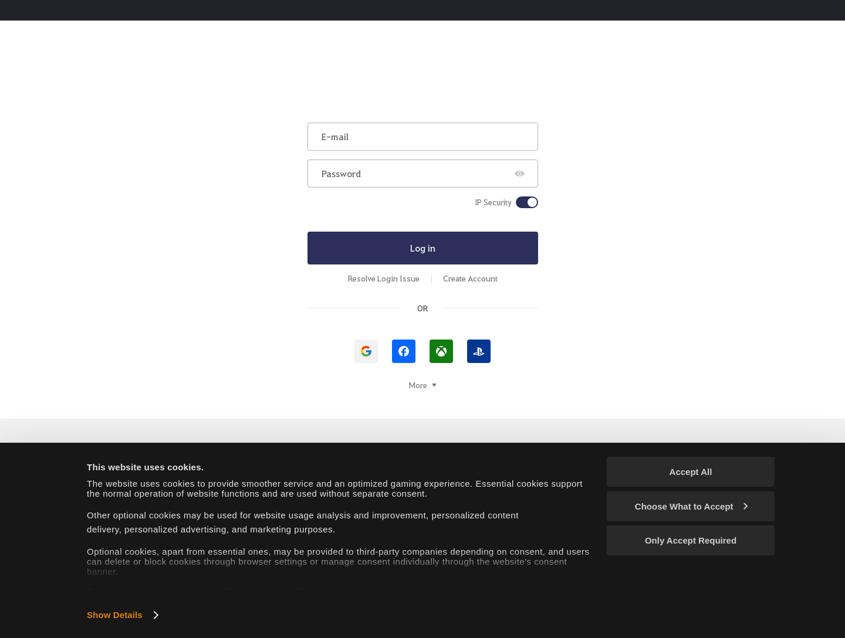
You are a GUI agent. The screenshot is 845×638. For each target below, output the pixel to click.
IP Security (493, 202)
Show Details (115, 615)
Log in (422, 248)
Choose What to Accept (691, 506)
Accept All (691, 472)
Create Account (470, 278)
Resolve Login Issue (384, 278)
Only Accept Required (690, 540)
